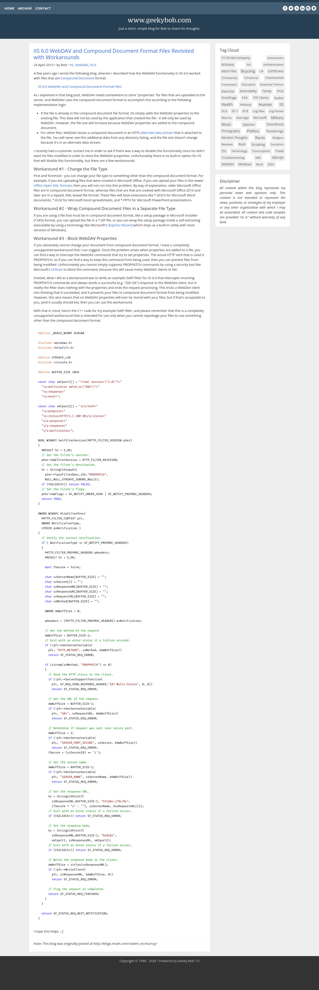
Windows (244, 164)
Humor (265, 104)
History (245, 104)
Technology (239, 151)
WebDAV (81, 65)
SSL (224, 151)
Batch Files (229, 71)
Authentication (273, 65)
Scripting (258, 144)
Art (249, 65)
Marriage (242, 118)
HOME (9, 8)
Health (227, 104)
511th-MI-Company (236, 58)
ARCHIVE (25, 8)
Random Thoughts (234, 137)
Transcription (261, 151)
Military (277, 117)
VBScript (278, 157)
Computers (229, 84)
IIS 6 (93, 65)
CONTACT (43, 8)
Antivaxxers (275, 58)
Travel (279, 151)
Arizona (228, 64)
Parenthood (275, 124)
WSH (271, 164)
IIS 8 (245, 111)
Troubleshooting (233, 158)
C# (261, 71)
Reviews (227, 144)
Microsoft (259, 117)
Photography (231, 131)
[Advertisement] (159, 977)
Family (267, 91)
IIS (71, 65)
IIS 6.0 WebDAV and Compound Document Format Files (79, 86)
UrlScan (57, 269)
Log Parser (276, 111)
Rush (242, 144)
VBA (258, 158)
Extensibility (248, 91)
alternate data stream (157, 132)
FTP (244, 98)
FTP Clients (261, 98)
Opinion (249, 124)
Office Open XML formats (53, 185)
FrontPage (229, 98)
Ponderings (275, 131)
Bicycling (248, 71)
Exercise (228, 91)
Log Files (259, 111)
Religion (278, 138)
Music (226, 124)
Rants (260, 137)
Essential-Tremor (272, 84)
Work (259, 164)
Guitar (279, 98)
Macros (227, 118)
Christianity (229, 78)
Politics (253, 130)
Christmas (251, 78)
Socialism (277, 144)
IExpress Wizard (120, 225)
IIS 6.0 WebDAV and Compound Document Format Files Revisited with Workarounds (114, 54)
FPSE (280, 91)
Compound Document (77, 78)
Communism (274, 78)
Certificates (276, 71)
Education (248, 84)
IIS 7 (235, 111)
